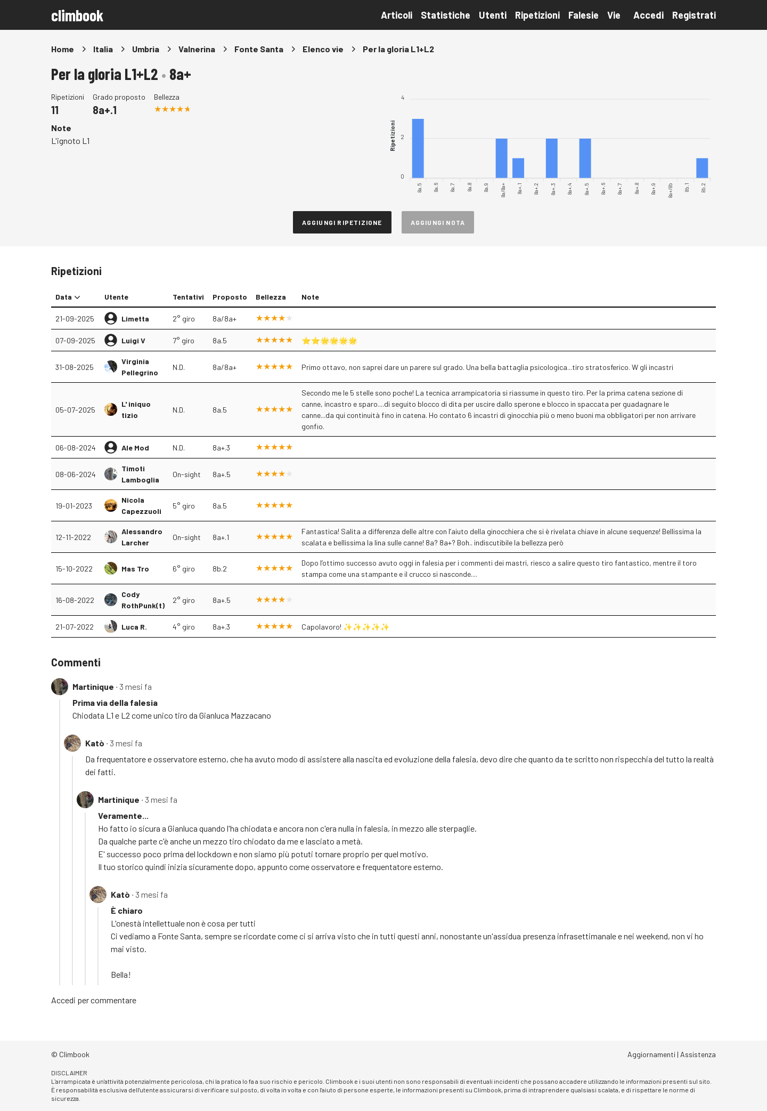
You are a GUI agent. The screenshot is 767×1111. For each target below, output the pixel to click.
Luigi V (133, 340)
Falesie (583, 15)
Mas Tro (135, 568)
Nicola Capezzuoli (141, 505)
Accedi (648, 15)
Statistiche (445, 15)
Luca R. (134, 626)
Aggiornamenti (651, 1054)
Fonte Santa (258, 49)
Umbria (145, 49)
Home (62, 49)
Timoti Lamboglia (140, 474)
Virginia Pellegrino (139, 367)
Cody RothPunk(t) (143, 600)
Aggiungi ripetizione (342, 222)
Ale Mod (135, 447)
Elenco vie (323, 49)
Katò (94, 743)
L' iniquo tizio (136, 409)
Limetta (135, 318)
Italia (103, 49)
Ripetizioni (537, 15)
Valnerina (196, 49)
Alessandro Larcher (141, 537)
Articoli (396, 15)
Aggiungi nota (438, 222)
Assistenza (698, 1054)
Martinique (93, 686)
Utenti (493, 15)
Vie (614, 15)
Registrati (694, 15)
